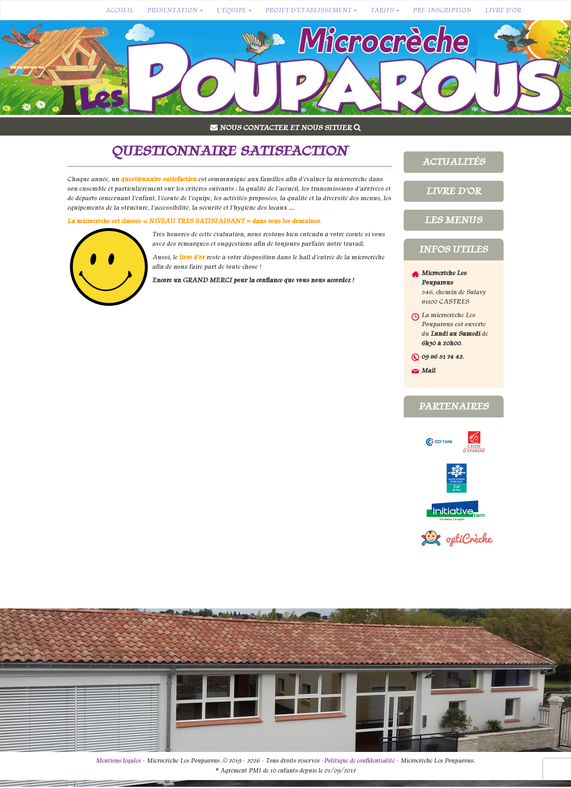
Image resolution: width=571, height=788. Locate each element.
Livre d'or (453, 191)
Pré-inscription (442, 10)
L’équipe (234, 10)
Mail (428, 370)
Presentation (175, 10)
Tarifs (384, 10)
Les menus (453, 220)
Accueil (119, 10)
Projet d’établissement (311, 10)
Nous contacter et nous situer (290, 127)
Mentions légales (118, 761)
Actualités (453, 161)
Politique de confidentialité (359, 761)
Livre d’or (503, 10)
